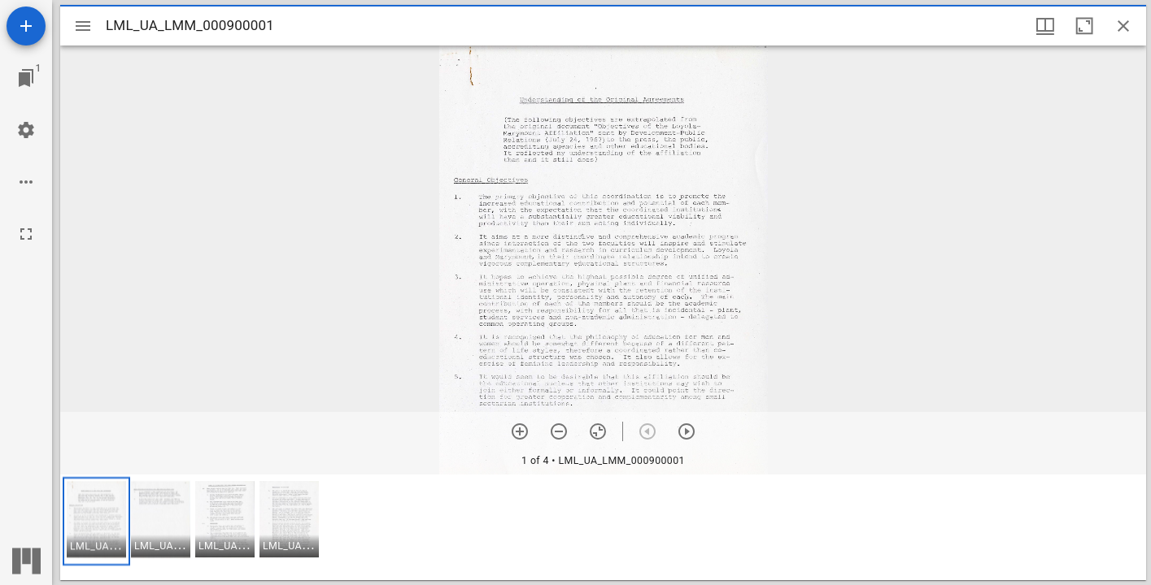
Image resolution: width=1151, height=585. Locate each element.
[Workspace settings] (26, 130)
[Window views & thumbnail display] (1045, 26)
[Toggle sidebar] (82, 26)
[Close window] (1123, 26)
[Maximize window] (1084, 26)
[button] (96, 521)
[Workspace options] (26, 182)
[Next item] (686, 431)
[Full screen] (26, 234)
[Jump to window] (26, 78)
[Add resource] (26, 26)
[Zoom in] (519, 431)
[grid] (603, 527)
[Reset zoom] (597, 431)
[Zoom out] (558, 431)
